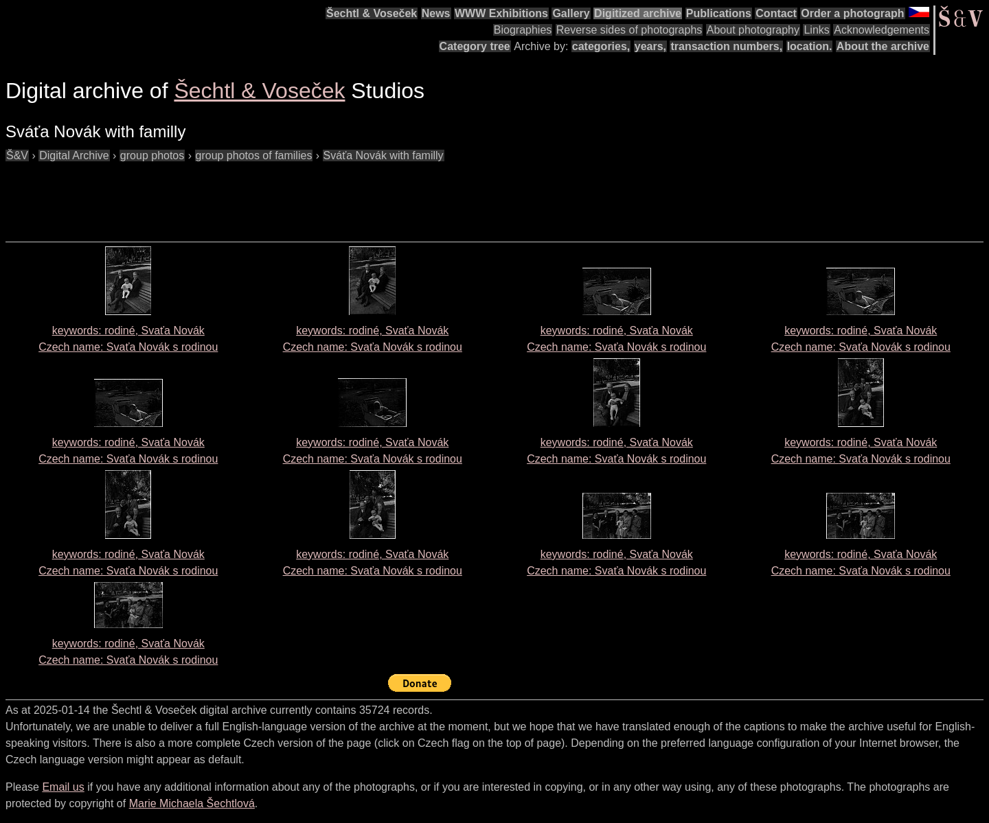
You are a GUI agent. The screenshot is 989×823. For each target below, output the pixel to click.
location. (809, 46)
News (436, 13)
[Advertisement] (255, 195)
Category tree (475, 46)
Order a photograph (852, 13)
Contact (776, 13)
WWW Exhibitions (501, 13)
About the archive (883, 46)
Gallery (570, 13)
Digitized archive (637, 13)
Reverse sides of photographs (629, 30)
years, (650, 46)
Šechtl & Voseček (371, 13)
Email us (63, 787)
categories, (601, 46)
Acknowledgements (881, 30)
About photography (753, 30)
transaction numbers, (726, 46)
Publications (718, 13)
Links (816, 30)
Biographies (523, 30)
